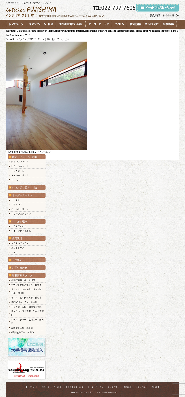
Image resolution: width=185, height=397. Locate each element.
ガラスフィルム (18, 226)
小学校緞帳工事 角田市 (23, 280)
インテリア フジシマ (93, 392)
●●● (16, 24)
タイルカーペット (20, 175)
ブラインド (16, 204)
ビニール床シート (20, 166)
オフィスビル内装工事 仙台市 (26, 297)
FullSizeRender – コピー (19, 35)
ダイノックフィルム (21, 230)
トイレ (14, 252)
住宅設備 (17, 238)
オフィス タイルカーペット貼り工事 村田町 (27, 291)
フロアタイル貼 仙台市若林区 (26, 307)
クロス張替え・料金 (74, 387)
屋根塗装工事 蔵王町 (22, 328)
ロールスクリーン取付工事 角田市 (27, 321)
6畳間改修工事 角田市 (22, 332)
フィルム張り (19, 221)
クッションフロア (20, 161)
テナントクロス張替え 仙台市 (26, 285)
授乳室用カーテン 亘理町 (24, 302)
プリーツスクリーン (21, 214)
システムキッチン (20, 243)
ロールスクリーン (20, 209)
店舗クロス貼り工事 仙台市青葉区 (27, 313)
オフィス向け (141, 387)
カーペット (16, 180)
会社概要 (17, 260)
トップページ (32, 387)
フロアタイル (17, 170)
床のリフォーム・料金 (24, 157)
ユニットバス (17, 247)
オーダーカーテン (22, 195)
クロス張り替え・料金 (24, 187)
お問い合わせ (19, 267)
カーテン (15, 200)
